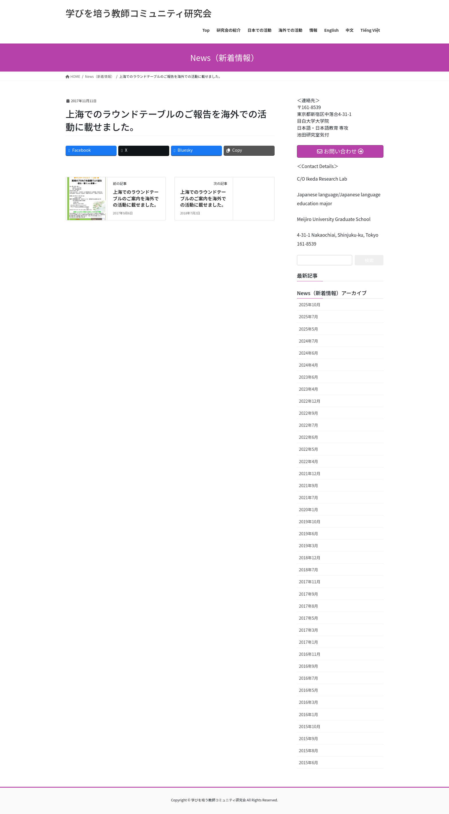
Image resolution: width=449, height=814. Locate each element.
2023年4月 (308, 389)
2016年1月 (308, 714)
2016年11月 (309, 654)
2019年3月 (308, 545)
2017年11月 (309, 581)
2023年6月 (308, 377)
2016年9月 (308, 666)
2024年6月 (308, 353)
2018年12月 (309, 557)
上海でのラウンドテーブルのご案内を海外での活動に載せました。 (136, 198)
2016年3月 (308, 702)
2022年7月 (308, 425)
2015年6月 (308, 762)
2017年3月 (308, 630)
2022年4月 (308, 461)
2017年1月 (308, 642)
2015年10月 (309, 726)
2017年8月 (308, 606)
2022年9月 (308, 413)
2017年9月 (308, 594)
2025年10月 (309, 304)
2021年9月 (308, 485)
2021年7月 (308, 497)
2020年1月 (308, 509)
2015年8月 (308, 750)
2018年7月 (308, 569)
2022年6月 (308, 437)
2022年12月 (309, 401)
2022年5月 (308, 449)
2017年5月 (308, 618)
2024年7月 (308, 341)
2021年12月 (309, 473)
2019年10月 (309, 521)
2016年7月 (308, 678)
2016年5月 (308, 690)
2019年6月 (308, 533)
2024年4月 (308, 365)
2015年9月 (308, 738)
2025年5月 (308, 329)
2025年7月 (308, 316)
